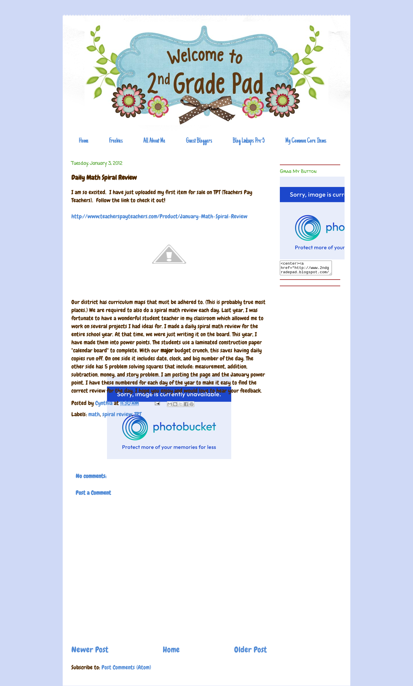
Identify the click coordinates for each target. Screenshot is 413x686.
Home (83, 141)
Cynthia (104, 403)
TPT (137, 414)
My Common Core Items (305, 141)
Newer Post (89, 650)
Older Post (250, 650)
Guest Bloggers (199, 141)
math (94, 414)
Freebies (116, 141)
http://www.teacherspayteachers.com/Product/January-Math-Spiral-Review (159, 216)
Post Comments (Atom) (126, 667)
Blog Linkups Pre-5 (249, 141)
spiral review (117, 414)
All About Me (154, 141)
